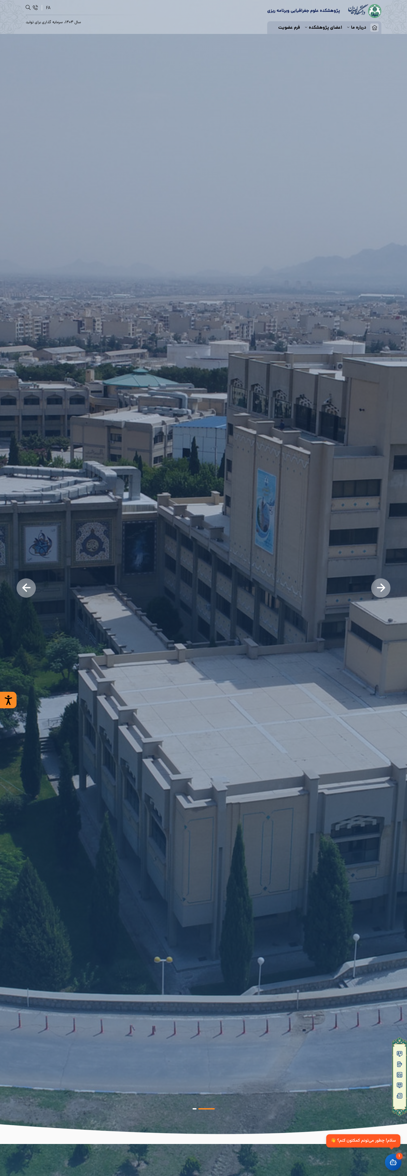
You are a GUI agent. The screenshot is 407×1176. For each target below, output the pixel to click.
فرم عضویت (289, 27)
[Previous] (26, 588)
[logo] (364, 11)
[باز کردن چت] (393, 1162)
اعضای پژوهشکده (323, 27)
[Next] (380, 588)
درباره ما (356, 27)
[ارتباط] (35, 7)
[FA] (48, 7)
